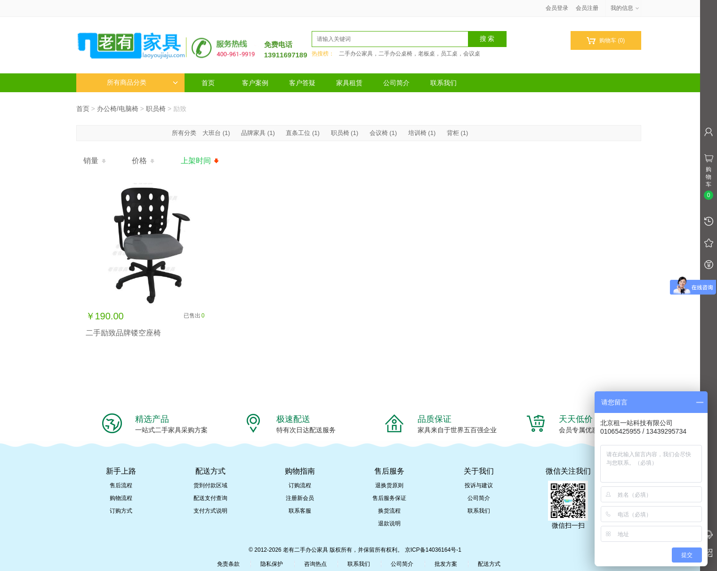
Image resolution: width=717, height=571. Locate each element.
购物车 (606, 41)
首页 (208, 83)
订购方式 (121, 511)
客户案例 (255, 83)
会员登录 (557, 8)
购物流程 (121, 498)
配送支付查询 (210, 498)
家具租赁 (349, 83)
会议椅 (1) (383, 132)
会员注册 (587, 8)
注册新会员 (300, 498)
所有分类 (185, 132)
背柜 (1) (457, 132)
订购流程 (300, 485)
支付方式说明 (210, 511)
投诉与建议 (479, 485)
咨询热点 (315, 564)
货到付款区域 (210, 485)
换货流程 (389, 511)
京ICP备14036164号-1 (433, 550)
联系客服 (300, 511)
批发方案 (446, 564)
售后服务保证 (389, 498)
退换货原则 (389, 485)
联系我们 (443, 83)
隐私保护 (271, 564)
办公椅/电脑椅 (117, 108)
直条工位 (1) (303, 132)
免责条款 (228, 564)
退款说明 (389, 523)
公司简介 (396, 83)
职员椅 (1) (345, 132)
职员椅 (156, 108)
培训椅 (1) (422, 132)
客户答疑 (302, 83)
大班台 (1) (216, 132)
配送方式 (489, 564)
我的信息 (625, 8)
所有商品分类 (142, 82)
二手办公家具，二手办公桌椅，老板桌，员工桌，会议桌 (409, 53)
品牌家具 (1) (258, 132)
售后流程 (121, 485)
